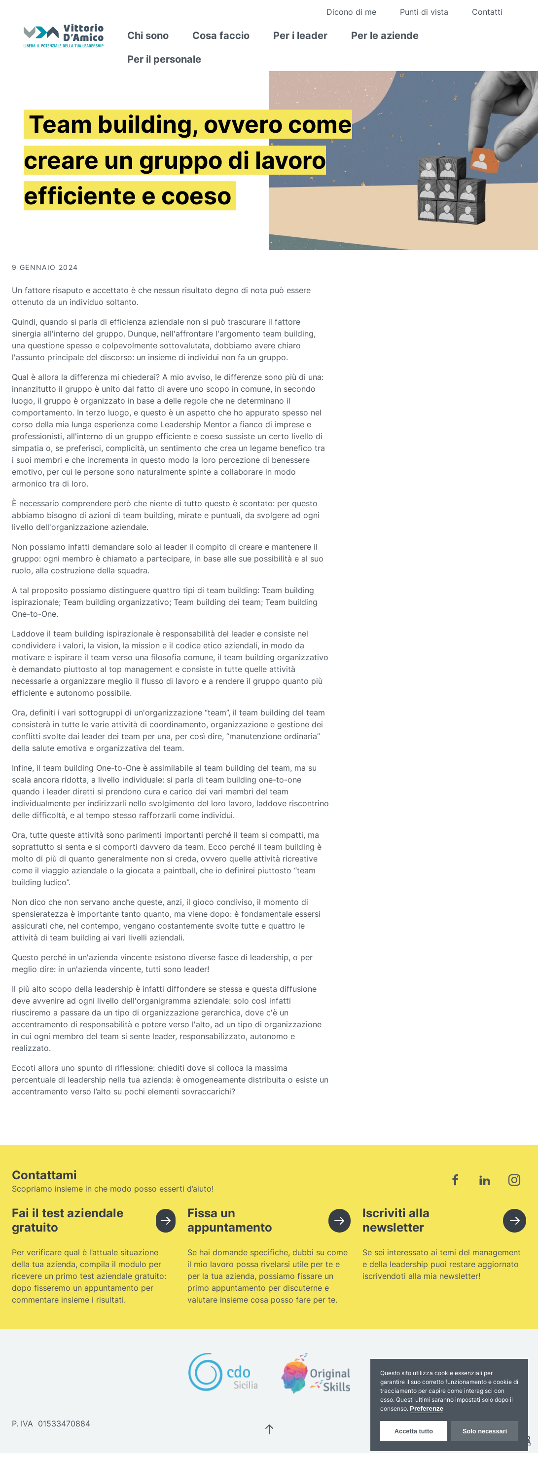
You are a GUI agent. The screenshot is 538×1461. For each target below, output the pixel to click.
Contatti (487, 12)
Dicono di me (351, 12)
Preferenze (426, 1408)
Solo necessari (485, 1431)
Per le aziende (385, 35)
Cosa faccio (221, 35)
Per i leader (300, 35)
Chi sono (148, 35)
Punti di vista (424, 12)
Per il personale (164, 59)
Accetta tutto (414, 1431)
